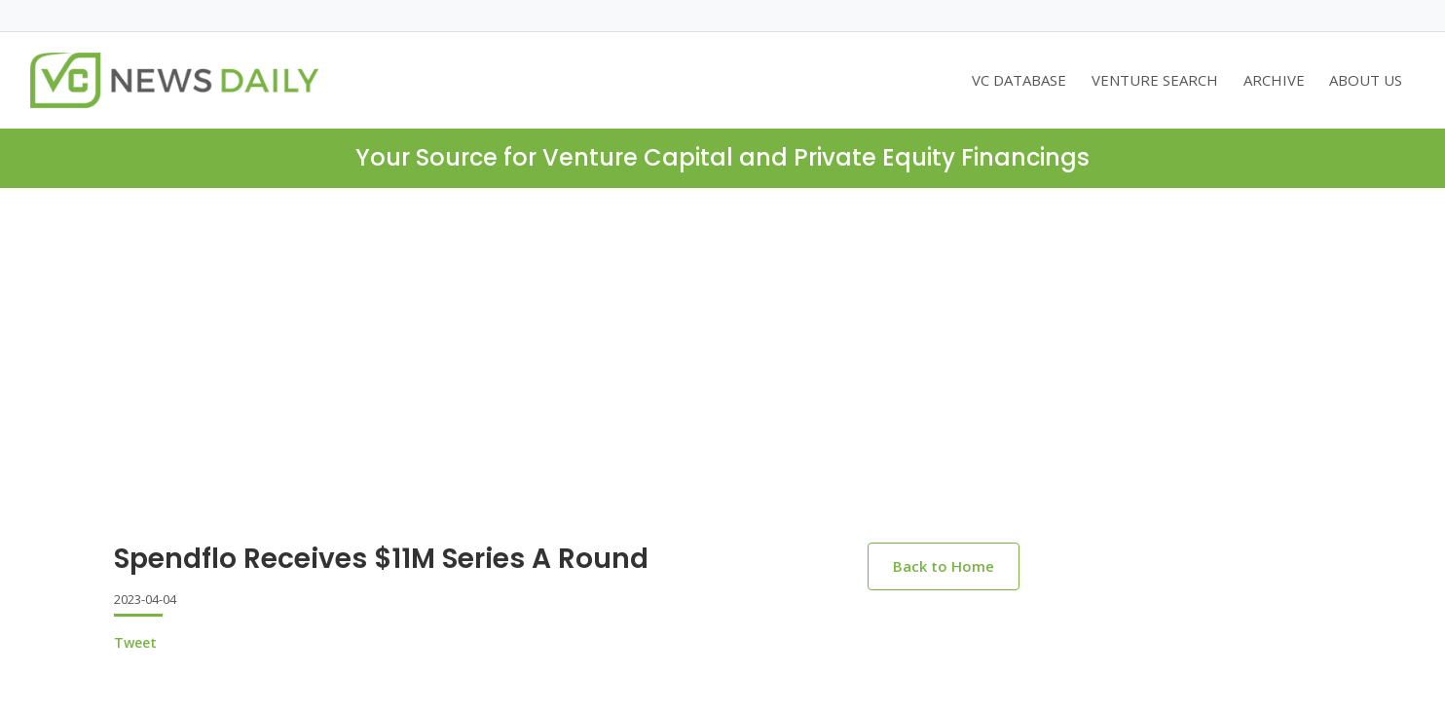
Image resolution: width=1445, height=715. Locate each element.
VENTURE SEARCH (1155, 80)
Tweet (135, 642)
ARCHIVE (1274, 80)
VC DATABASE (1019, 80)
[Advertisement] (722, 381)
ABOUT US (1365, 80)
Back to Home (943, 566)
